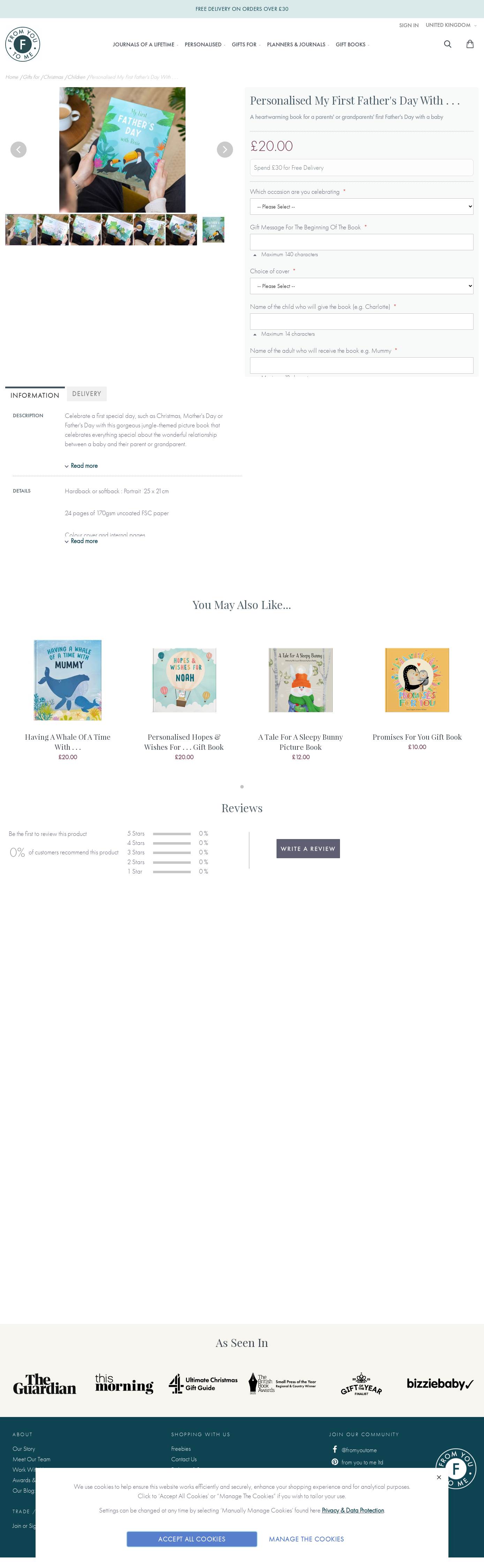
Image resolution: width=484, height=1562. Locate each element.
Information (35, 395)
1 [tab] (242, 786)
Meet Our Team (32, 1459)
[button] (19, 150)
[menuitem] (144, 44)
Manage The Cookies (306, 1538)
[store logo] (22, 44)
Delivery (86, 393)
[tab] (35, 395)
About (23, 1434)
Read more (84, 465)
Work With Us (29, 1469)
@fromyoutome (353, 1450)
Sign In (409, 25)
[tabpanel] (67, 704)
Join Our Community (364, 1434)
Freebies (181, 1449)
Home (12, 77)
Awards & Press (30, 1480)
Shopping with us (201, 1434)
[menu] (239, 44)
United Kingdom (449, 25)
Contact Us (184, 1459)
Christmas (53, 77)
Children (76, 77)
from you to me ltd (356, 1462)
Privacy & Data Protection (353, 1510)
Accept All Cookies (192, 1538)
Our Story (24, 1449)
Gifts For (31, 77)
